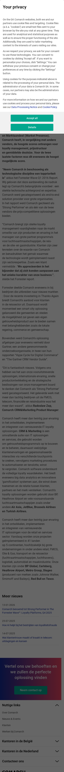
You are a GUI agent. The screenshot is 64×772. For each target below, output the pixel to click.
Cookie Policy (49, 107)
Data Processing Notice (24, 107)
